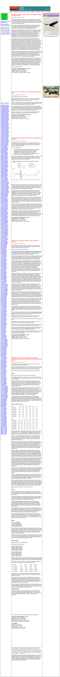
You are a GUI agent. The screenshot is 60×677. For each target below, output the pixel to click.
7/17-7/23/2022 (4, 306)
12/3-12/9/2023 (4, 236)
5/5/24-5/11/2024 (4, 214)
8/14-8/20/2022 (4, 302)
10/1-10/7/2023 (4, 245)
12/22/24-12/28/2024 (5, 182)
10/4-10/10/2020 (4, 397)
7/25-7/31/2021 (4, 356)
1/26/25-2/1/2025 (4, 177)
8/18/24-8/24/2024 (4, 200)
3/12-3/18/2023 (4, 273)
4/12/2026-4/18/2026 (5, 115)
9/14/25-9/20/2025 (4, 145)
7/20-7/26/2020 (4, 408)
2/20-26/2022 (3, 327)
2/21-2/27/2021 (4, 378)
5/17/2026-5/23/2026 (5, 110)
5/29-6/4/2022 (3, 313)
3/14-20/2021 (3, 375)
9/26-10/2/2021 (4, 346)
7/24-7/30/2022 (4, 305)
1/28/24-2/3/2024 (4, 228)
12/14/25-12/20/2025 (5, 132)
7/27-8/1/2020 (3, 407)
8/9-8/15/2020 (3, 405)
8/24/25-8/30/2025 (4, 148)
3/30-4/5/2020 (3, 424)
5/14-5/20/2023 (4, 264)
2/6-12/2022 (3, 329)
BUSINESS (32, 11)
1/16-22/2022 (3, 332)
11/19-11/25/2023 (4, 238)
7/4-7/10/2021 (3, 359)
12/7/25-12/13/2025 (4, 133)
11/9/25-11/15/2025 (4, 137)
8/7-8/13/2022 (3, 303)
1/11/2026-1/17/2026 (5, 128)
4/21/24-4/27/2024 (4, 216)
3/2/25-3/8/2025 (4, 172)
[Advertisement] (30, 2)
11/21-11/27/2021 (4, 340)
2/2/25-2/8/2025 (4, 176)
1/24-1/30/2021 (4, 382)
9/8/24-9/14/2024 (4, 197)
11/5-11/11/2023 (4, 240)
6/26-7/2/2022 (3, 309)
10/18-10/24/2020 (4, 395)
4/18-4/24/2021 (4, 370)
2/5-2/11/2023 (3, 278)
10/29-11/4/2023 (4, 241)
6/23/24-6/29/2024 (4, 207)
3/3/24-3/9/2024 (4, 223)
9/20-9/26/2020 (4, 399)
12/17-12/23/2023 (4, 234)
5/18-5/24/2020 (4, 417)
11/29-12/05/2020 (4, 390)
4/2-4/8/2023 (3, 270)
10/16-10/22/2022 (4, 294)
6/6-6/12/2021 (3, 363)
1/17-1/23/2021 (4, 383)
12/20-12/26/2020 (4, 387)
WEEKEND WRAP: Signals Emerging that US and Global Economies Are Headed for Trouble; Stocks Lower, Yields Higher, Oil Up (27, 359)
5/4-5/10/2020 (3, 419)
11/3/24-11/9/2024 (4, 189)
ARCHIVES (47, 11)
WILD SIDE (37, 11)
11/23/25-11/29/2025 (5, 135)
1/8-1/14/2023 (3, 282)
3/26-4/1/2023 (3, 271)
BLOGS (24, 11)
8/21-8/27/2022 (4, 301)
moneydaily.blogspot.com (6, 33)
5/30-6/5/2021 (3, 364)
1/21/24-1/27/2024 (4, 229)
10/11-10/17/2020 (4, 396)
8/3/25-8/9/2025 (4, 151)
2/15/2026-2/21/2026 (5, 123)
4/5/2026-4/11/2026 (4, 116)
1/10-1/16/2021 (4, 384)
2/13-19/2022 (3, 328)
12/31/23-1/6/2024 (4, 232)
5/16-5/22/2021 (4, 366)
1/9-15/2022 (3, 333)
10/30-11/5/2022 (4, 292)
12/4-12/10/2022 (4, 287)
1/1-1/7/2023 (3, 283)
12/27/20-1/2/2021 (4, 386)
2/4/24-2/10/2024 (4, 227)
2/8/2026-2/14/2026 (4, 124)
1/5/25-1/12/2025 (4, 180)
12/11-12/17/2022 (4, 286)
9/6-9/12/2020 (3, 401)
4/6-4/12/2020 (3, 423)
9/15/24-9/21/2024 (4, 196)
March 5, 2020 (3, 433)
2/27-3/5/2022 (3, 326)
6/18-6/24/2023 (4, 259)
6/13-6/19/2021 (4, 362)
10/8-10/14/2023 (4, 244)
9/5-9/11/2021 (3, 350)
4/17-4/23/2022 (4, 319)
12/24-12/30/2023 (4, 233)
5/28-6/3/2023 (3, 262)
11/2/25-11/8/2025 (4, 138)
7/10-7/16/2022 (4, 307)
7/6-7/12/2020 (3, 410)
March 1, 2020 (3, 434)
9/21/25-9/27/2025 (4, 144)
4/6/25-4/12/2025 (4, 167)
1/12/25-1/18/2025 (4, 179)
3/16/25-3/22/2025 (4, 170)
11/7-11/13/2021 (4, 342)
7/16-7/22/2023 (4, 255)
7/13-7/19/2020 (4, 409)
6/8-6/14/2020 (3, 414)
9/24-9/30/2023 (4, 246)
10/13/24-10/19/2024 (5, 192)
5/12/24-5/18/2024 (4, 213)
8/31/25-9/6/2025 (4, 147)
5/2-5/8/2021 (3, 368)
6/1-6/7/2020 (3, 415)
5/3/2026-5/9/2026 (4, 112)
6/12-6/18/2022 (4, 311)
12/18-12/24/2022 (4, 285)
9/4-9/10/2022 (3, 299)
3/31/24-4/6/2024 (4, 219)
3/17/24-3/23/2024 (4, 221)
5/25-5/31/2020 (4, 416)
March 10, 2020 (4, 431)
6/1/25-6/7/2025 (4, 159)
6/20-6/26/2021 (4, 361)
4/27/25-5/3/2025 (4, 164)
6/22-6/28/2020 (4, 412)
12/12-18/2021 (3, 337)
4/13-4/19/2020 (4, 422)
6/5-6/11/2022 (3, 312)
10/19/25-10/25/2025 (5, 140)
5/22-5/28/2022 (4, 314)
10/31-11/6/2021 (4, 343)
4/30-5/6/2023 (3, 266)
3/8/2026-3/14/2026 (4, 120)
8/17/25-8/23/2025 (4, 149)
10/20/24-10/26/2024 (5, 191)
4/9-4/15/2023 (3, 269)
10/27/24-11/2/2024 (4, 190)
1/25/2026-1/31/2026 (5, 126)
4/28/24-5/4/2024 (4, 215)
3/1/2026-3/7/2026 (4, 121)
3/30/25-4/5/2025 (4, 168)
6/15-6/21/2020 (4, 413)
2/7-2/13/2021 (3, 380)
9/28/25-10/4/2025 (4, 143)
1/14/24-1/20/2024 (4, 230)
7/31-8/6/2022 (3, 304)
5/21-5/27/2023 (4, 263)
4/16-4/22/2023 (4, 268)
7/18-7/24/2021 (4, 357)
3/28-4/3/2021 (3, 373)
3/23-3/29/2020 (4, 425)
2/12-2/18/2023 (4, 277)
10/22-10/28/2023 (4, 242)
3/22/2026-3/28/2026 (5, 118)
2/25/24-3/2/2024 (4, 224)
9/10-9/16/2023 (4, 248)
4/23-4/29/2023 (4, 267)
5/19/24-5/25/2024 (4, 212)
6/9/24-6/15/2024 (4, 209)
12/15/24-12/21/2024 (5, 183)
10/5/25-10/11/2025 (4, 142)
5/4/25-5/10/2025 (4, 163)
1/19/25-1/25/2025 (4, 178)
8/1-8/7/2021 (3, 355)
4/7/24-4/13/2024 (4, 218)
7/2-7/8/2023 (3, 257)
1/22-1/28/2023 (4, 280)
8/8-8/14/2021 (3, 354)
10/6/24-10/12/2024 (4, 193)
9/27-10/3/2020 (4, 398)
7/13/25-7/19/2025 (4, 154)
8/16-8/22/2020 (4, 404)
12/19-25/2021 (3, 335)
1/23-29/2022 (3, 331)
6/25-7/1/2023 (3, 258)
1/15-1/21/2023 (4, 281)
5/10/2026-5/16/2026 (5, 111)
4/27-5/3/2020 (3, 420)
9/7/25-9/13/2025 (4, 146)
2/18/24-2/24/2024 (4, 225)
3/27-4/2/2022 (3, 322)
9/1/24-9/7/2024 (4, 198)
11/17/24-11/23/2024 (5, 187)
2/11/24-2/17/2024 (4, 226)
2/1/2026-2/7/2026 (4, 125)
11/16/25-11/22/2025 (5, 136)
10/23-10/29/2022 (4, 293)
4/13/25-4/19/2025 (4, 166)
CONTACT (43, 11)
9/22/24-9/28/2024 (4, 195)
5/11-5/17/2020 (4, 418)
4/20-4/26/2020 (4, 421)
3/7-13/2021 (3, 376)
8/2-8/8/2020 (3, 406)
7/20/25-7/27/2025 (4, 153)
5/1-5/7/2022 (3, 317)
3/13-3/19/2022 (4, 324)
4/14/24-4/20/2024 (4, 217)
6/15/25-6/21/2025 (4, 157)
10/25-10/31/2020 (4, 394)
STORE (21, 11)
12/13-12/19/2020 (4, 388)
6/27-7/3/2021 (3, 360)
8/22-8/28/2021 (4, 352)
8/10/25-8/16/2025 (4, 150)
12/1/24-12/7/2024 (4, 185)
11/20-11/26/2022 (4, 289)
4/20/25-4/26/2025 (4, 165)
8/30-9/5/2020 (3, 402)
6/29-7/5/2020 (3, 411)
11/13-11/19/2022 (4, 290)
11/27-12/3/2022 (4, 288)
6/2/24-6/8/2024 (4, 210)
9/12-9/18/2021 (4, 349)
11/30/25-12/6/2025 (4, 134)
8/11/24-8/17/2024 (4, 201)
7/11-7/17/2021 (4, 358)
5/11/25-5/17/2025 (4, 162)
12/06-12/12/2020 (4, 389)
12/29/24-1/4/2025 (4, 181)
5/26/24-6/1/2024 (4, 211)
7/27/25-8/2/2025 (4, 152)
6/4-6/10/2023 (3, 261)
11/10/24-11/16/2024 (5, 188)
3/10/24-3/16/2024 (4, 222)
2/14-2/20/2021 (4, 379)
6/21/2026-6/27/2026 (5, 106)
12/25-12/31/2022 (4, 284)
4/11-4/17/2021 (4, 371)
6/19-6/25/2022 (4, 310)
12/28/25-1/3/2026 (4, 130)
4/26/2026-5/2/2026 (4, 113)
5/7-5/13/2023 (3, 265)
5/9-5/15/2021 (3, 367)
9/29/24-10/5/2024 (4, 194)
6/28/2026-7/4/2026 (4, 105)
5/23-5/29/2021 (4, 365)
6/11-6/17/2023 (4, 260)
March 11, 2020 (4, 430)
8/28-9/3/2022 (3, 300)
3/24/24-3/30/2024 (4, 220)
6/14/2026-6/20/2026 (5, 107)
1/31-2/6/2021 (3, 381)
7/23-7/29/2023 (4, 254)
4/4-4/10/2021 (3, 372)
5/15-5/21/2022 (4, 315)
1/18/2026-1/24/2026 (5, 127)
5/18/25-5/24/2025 (4, 161)
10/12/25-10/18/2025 (5, 141)
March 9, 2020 (3, 432)
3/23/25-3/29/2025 (4, 169)
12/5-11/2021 (3, 338)
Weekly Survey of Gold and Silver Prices (5, 22)
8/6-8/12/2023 (3, 252)
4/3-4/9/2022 (3, 321)
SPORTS (28, 11)
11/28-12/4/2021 (4, 339)
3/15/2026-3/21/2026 (5, 119)
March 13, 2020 (4, 428)
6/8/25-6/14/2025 (4, 158)
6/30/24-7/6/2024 (4, 206)
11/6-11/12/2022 (4, 291)
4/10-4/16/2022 (4, 320)
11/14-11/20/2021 (4, 341)
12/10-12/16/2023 (4, 235)
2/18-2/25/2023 (4, 276)
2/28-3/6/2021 (3, 377)
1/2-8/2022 (3, 334)
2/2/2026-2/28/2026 (4, 122)
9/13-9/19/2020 (4, 400)
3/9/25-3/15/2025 (4, 171)
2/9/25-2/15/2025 (4, 175)
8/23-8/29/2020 (4, 403)
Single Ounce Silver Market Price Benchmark (5, 25)
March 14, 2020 (4, 427)
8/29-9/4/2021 (3, 351)
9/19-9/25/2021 (4, 348)
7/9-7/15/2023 (3, 256)
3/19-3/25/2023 (4, 272)
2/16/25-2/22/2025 (4, 174)
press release (18, 147)
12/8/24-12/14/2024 (4, 184)
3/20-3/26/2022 (4, 323)
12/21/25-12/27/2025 (5, 131)
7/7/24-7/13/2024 (4, 205)
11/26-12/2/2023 (4, 237)
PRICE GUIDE (16, 11)
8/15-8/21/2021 (4, 353)
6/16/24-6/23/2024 (4, 208)
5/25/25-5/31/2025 (4, 160)
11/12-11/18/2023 (4, 239)
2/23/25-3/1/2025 (4, 173)
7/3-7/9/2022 (3, 308)
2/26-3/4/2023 (3, 275)
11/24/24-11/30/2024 (5, 186)
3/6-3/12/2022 (3, 325)
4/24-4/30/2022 (4, 318)
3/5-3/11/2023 (3, 274)
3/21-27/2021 (3, 374)
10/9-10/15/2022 (4, 295)
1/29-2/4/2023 (3, 279)
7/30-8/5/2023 (3, 253)
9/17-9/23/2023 (4, 247)
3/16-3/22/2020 (4, 426)
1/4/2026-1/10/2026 (4, 129)
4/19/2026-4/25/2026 (5, 114)
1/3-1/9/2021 (3, 385)
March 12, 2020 (4, 429)
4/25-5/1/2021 (3, 369)
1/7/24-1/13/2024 (4, 231)
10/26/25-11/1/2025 (4, 139)
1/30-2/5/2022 (3, 330)
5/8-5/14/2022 (3, 316)
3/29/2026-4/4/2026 (4, 117)
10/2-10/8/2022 (4, 296)
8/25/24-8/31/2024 (4, 199)
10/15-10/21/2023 (4, 243)
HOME (11, 11)
